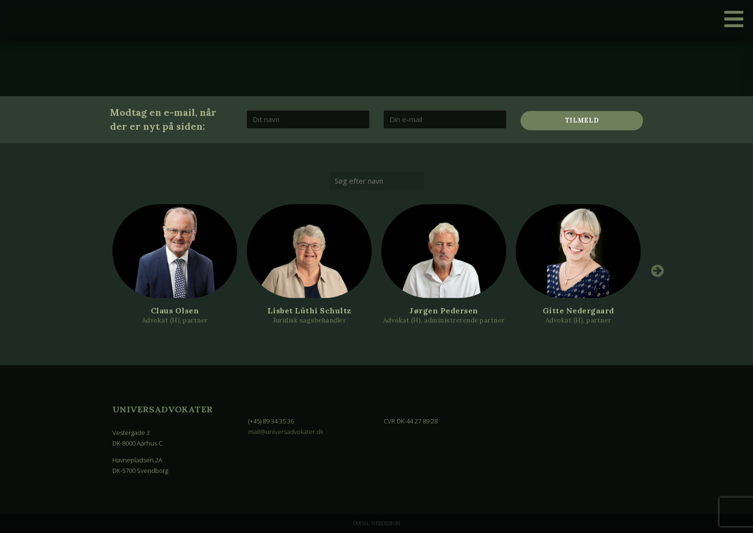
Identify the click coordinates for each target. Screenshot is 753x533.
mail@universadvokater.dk (285, 431)
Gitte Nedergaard (578, 310)
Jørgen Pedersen (443, 310)
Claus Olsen (175, 310)
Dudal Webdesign (376, 523)
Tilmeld (582, 120)
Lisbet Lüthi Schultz (309, 310)
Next (657, 270)
